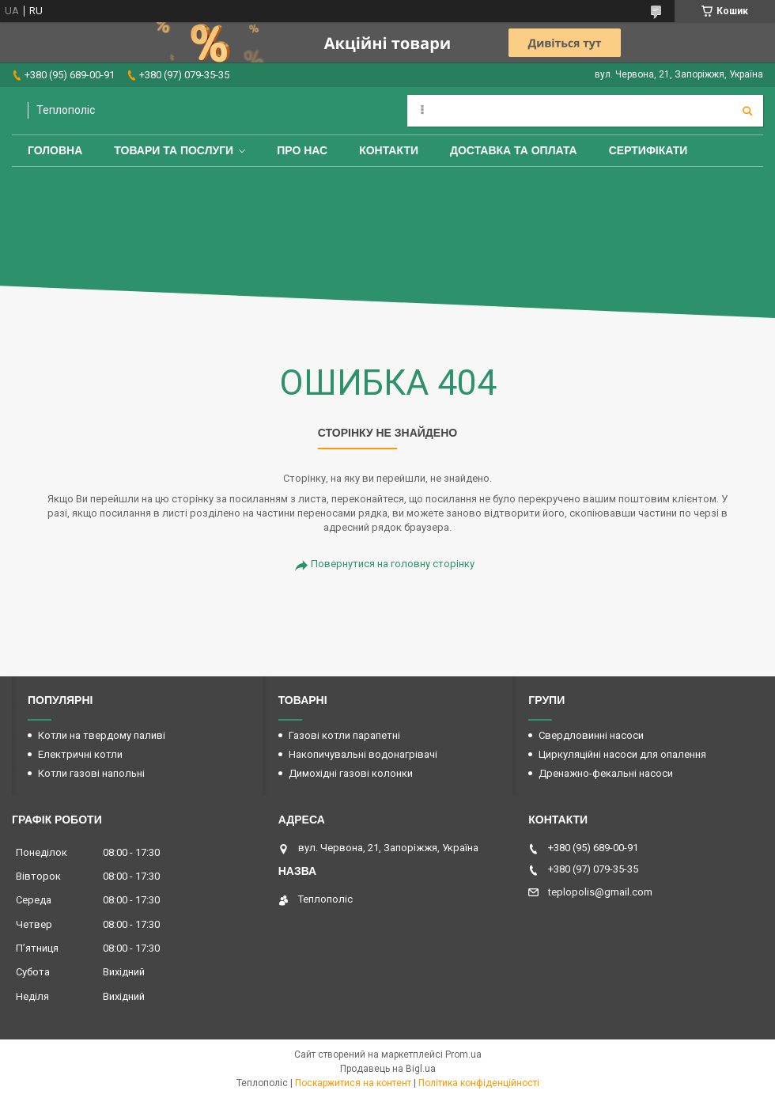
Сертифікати (648, 150)
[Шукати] (747, 111)
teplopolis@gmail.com (600, 892)
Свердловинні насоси (591, 735)
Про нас (302, 150)
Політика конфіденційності (478, 1083)
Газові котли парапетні (344, 735)
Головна (55, 150)
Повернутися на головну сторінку (392, 564)
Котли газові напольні (91, 773)
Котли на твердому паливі (101, 735)
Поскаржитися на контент (353, 1083)
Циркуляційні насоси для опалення (622, 754)
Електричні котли (80, 754)
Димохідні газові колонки (351, 773)
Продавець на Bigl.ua (388, 1068)
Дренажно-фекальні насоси (606, 773)
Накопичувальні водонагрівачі (363, 754)
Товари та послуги (173, 150)
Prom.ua (463, 1054)
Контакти (388, 150)
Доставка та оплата (513, 150)
